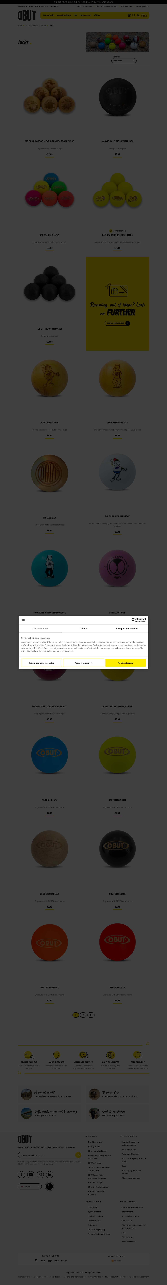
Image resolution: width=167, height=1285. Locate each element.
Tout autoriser (125, 662)
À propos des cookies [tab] (127, 628)
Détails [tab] (83, 628)
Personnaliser (84, 662)
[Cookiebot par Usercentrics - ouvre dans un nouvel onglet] (133, 620)
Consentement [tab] (40, 628)
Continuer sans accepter (41, 662)
